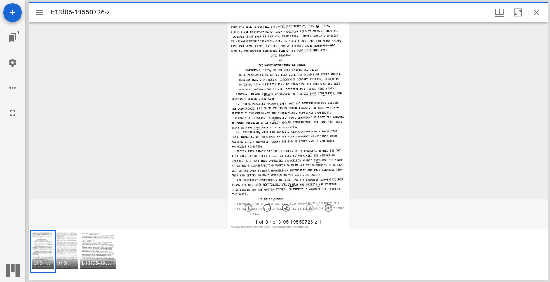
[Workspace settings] (12, 62)
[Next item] (328, 208)
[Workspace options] (12, 87)
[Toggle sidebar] (39, 12)
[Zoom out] (267, 208)
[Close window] (536, 12)
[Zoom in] (248, 208)
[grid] (288, 254)
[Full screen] (12, 112)
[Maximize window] (518, 12)
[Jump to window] (12, 37)
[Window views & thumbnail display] (499, 12)
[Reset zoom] (286, 208)
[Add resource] (12, 12)
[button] (43, 251)
